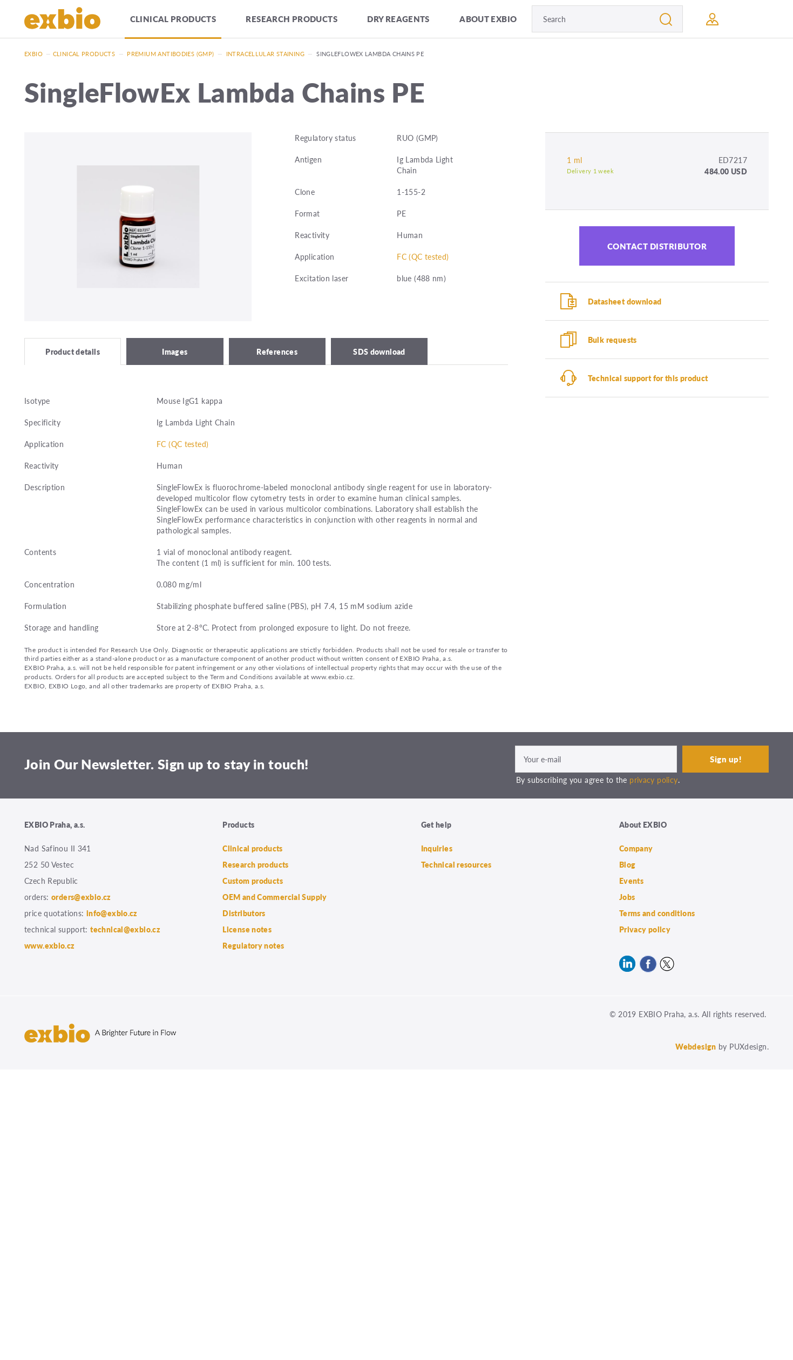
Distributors (244, 913)
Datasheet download (625, 301)
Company (636, 848)
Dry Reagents (398, 18)
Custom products (252, 880)
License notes (247, 929)
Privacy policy (644, 929)
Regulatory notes (253, 945)
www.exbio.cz (49, 945)
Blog (627, 864)
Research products (291, 18)
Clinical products (173, 18)
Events (631, 880)
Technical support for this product (648, 378)
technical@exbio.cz (125, 929)
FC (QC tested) (423, 256)
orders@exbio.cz (81, 896)
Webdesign (695, 1046)
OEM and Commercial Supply (274, 896)
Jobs (627, 896)
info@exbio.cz (112, 913)
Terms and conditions (657, 913)
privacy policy (653, 779)
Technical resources (456, 864)
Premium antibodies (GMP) (170, 54)
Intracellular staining (265, 54)
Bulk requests (612, 339)
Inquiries (436, 848)
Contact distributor (657, 246)
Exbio (33, 54)
